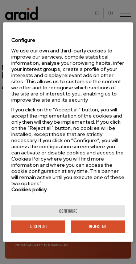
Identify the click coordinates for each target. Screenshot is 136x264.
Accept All (38, 226)
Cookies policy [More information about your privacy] (28, 189)
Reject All (98, 226)
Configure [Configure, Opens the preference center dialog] (68, 210)
